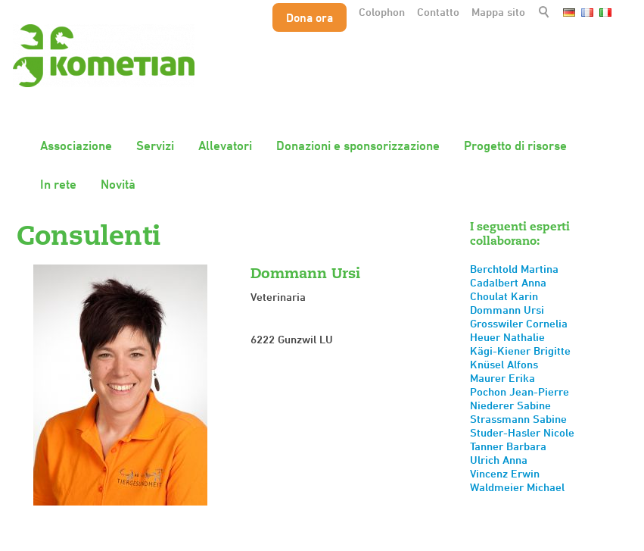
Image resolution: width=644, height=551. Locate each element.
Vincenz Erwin (505, 473)
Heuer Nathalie (507, 336)
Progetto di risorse (515, 145)
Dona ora (309, 17)
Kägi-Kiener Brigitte (520, 350)
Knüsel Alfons (504, 364)
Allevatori (225, 145)
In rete (58, 184)
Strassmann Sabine (518, 418)
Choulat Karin (504, 296)
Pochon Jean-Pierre (519, 391)
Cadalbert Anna (508, 282)
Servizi (155, 145)
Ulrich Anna (498, 459)
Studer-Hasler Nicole (522, 432)
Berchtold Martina (514, 268)
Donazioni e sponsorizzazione (358, 145)
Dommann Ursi (507, 309)
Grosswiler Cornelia (519, 323)
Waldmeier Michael (517, 487)
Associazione (76, 145)
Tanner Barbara (508, 446)
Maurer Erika (502, 377)
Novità (118, 184)
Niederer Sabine (510, 405)
